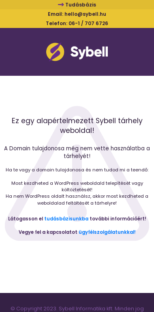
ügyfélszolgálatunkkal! (107, 232)
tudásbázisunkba (66, 219)
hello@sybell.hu (85, 14)
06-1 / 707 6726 (88, 23)
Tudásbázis (80, 4)
